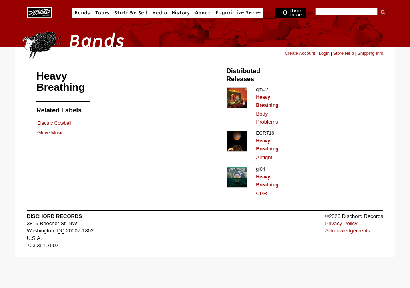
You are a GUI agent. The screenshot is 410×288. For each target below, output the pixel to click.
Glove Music (50, 133)
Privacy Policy (341, 223)
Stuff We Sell (131, 13)
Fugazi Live (238, 13)
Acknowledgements (347, 231)
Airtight (264, 157)
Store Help (343, 53)
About (202, 13)
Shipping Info (370, 53)
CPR (261, 193)
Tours (102, 13)
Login (324, 53)
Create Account (300, 53)
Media (160, 13)
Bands (82, 13)
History (181, 13)
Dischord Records (39, 11)
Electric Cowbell (54, 123)
